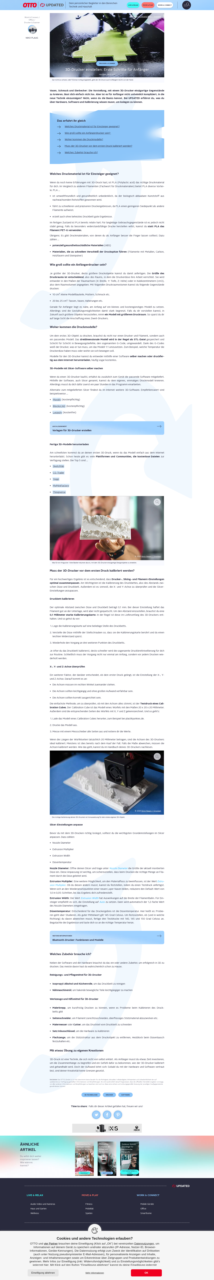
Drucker (109, 1095)
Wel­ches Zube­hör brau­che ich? (81, 152)
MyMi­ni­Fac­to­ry (61, 485)
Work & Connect (31, 17)
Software (125, 1095)
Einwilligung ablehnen (43, 1273)
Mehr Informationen (94, 1273)
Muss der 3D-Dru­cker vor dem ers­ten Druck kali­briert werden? (98, 146)
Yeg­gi (56, 479)
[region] (107, 1255)
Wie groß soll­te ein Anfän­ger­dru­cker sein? (88, 133)
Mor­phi (57, 399)
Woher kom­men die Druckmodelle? (84, 139)
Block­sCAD (59, 406)
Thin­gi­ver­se (59, 492)
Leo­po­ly (57, 412)
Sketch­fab (58, 466)
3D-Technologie (90, 1095)
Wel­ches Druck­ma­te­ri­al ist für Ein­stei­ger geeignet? (92, 126)
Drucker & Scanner (32, 23)
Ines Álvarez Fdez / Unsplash (149, 17)
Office (31, 20)
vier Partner (51, 1243)
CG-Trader (58, 472)
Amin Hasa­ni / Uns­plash (151, 556)
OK (146, 1273)
